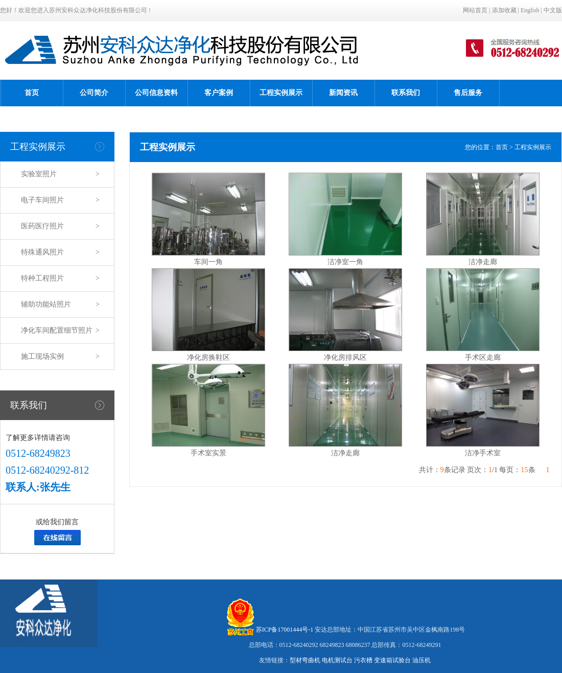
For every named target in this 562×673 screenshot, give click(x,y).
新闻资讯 (343, 93)
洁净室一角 (345, 262)
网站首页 (475, 10)
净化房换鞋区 (208, 357)
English (530, 10)
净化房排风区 (345, 357)
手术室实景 (208, 453)
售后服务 (468, 93)
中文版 (553, 10)
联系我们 (405, 93)
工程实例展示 (281, 93)
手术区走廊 (483, 357)
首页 (32, 93)
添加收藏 (504, 10)
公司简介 (94, 93)
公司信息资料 (156, 93)
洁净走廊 (483, 262)
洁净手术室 (483, 453)
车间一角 (208, 262)
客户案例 (218, 93)
